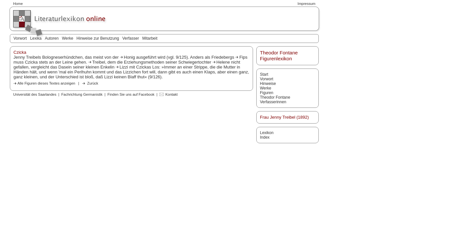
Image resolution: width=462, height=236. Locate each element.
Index (264, 137)
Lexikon (266, 132)
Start (264, 74)
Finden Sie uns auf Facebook (130, 94)
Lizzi (124, 67)
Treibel (98, 62)
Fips (243, 57)
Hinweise (268, 83)
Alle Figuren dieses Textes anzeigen (46, 83)
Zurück (92, 83)
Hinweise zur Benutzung (98, 38)
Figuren (266, 92)
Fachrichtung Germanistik (82, 94)
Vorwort (20, 38)
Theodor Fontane (275, 97)
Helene (223, 62)
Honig (129, 57)
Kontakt (171, 94)
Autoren (51, 38)
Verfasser (130, 38)
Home (18, 4)
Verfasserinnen (273, 102)
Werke (67, 38)
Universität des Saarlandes (34, 94)
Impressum (306, 4)
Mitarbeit (149, 38)
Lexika (36, 38)
